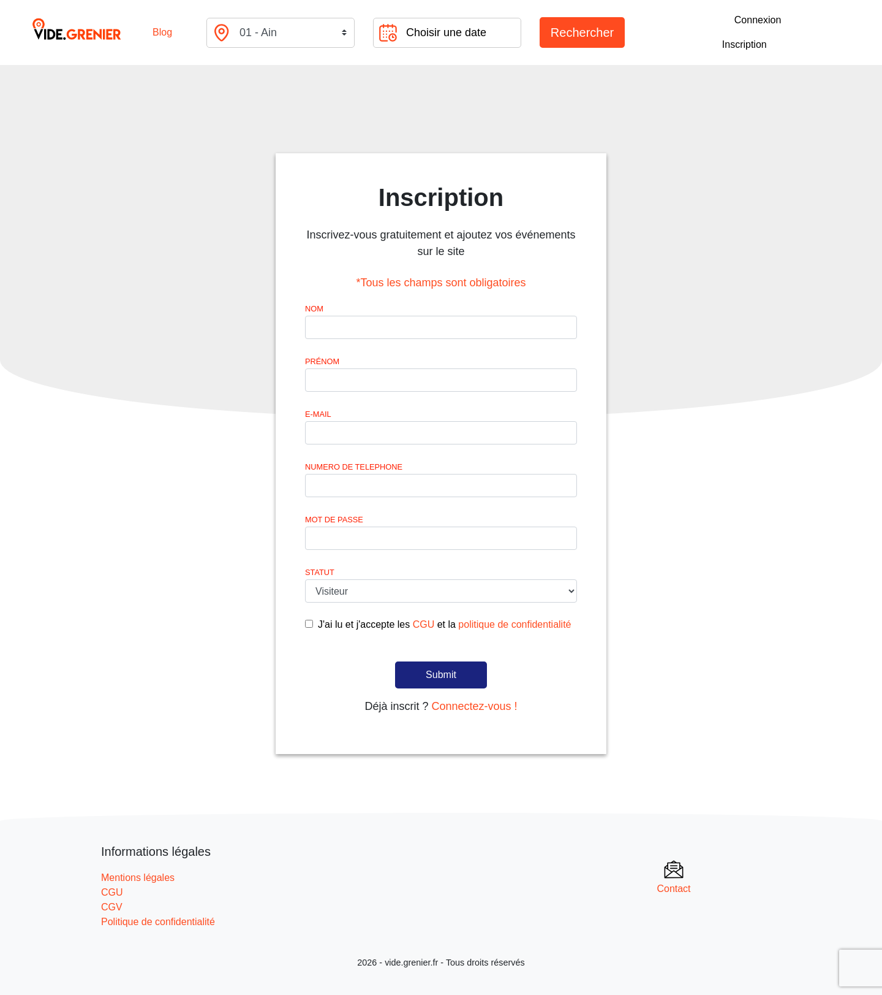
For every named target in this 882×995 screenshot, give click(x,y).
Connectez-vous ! (474, 706)
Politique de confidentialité (158, 922)
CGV (112, 907)
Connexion (758, 20)
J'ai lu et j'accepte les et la (444, 624)
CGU (424, 624)
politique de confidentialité (514, 624)
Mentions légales (138, 877)
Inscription (744, 44)
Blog (162, 32)
